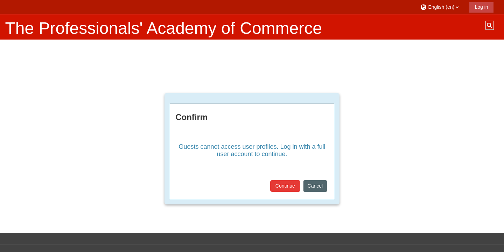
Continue (285, 186)
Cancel (315, 186)
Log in (481, 7)
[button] (442, 6)
